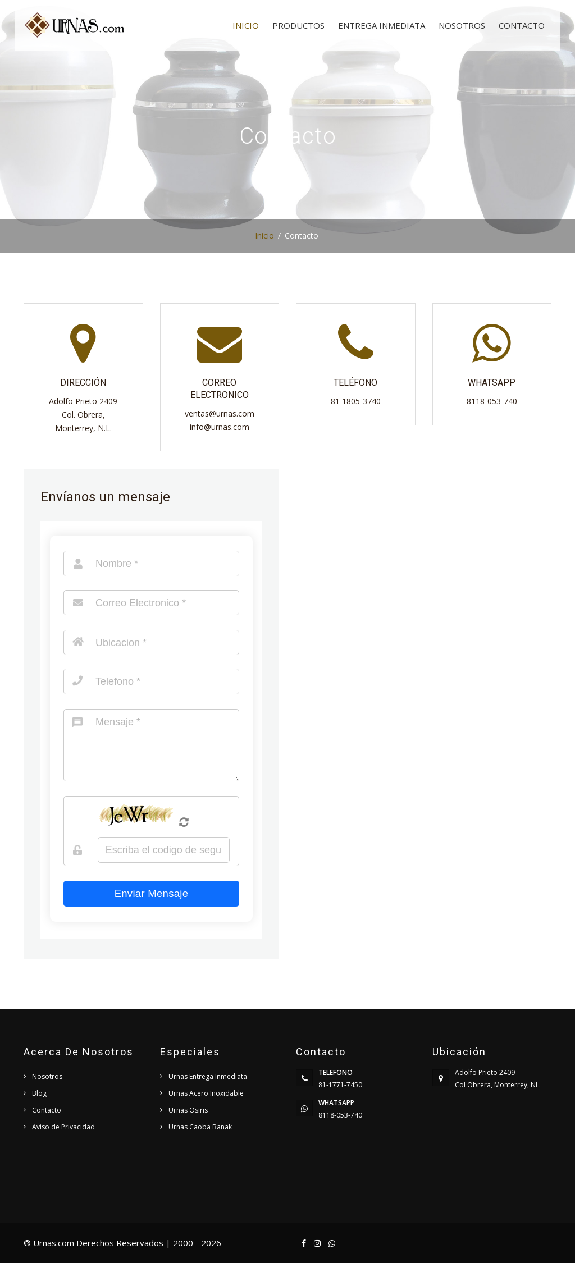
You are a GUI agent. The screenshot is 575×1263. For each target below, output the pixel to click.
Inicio (245, 25)
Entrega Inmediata (381, 25)
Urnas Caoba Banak (200, 1127)
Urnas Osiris (188, 1110)
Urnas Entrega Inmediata (207, 1076)
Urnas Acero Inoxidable (206, 1093)
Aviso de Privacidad (63, 1127)
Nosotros (462, 25)
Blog (39, 1093)
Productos (298, 25)
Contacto (522, 25)
